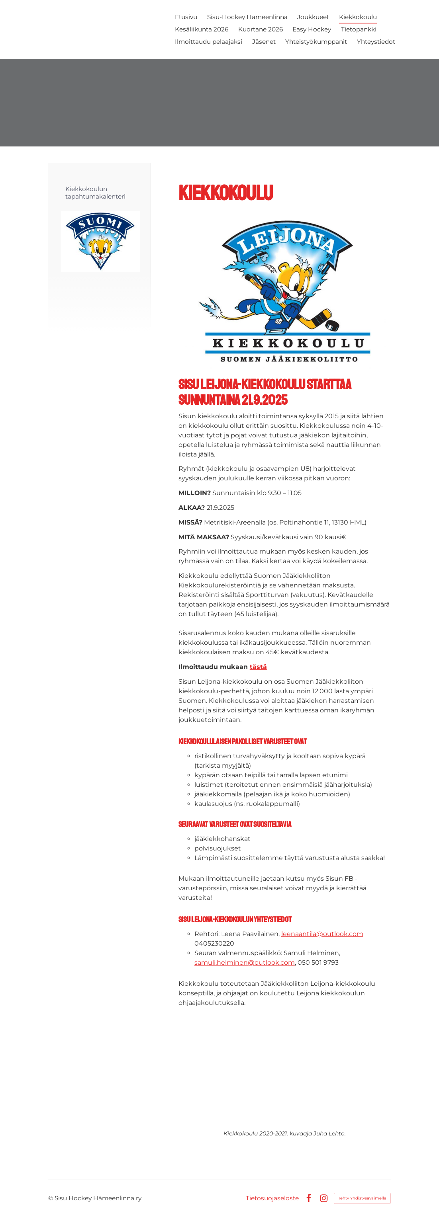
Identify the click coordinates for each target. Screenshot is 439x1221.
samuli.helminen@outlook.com (244, 962)
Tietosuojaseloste (272, 1198)
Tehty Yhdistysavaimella (362, 1198)
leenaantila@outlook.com (322, 934)
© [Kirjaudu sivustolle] (51, 1198)
